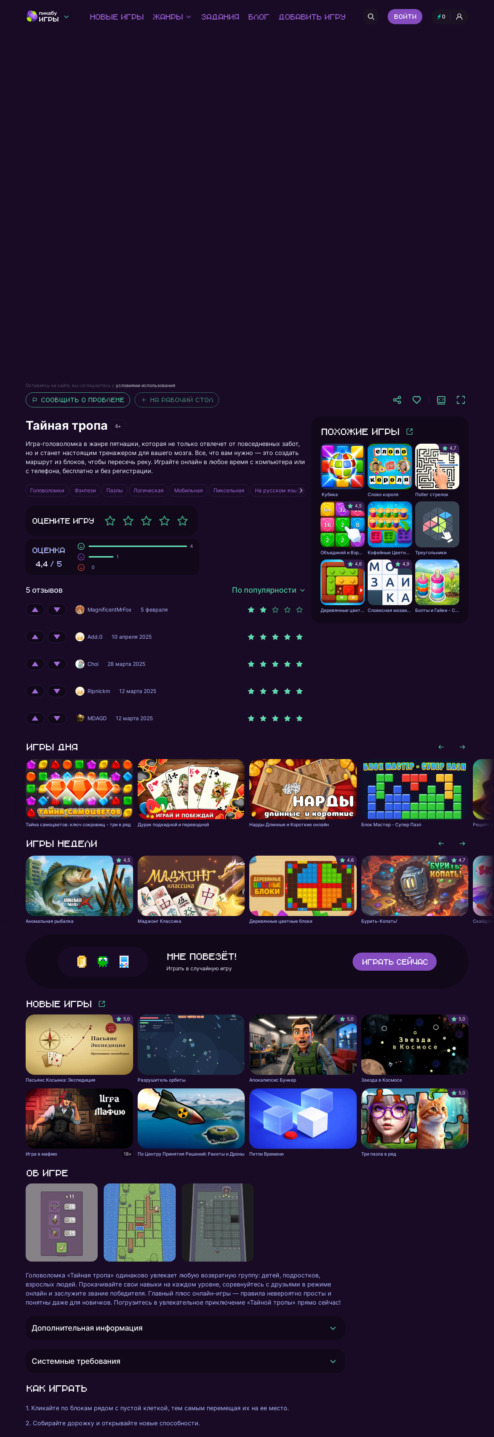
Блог (258, 16)
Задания (220, 16)
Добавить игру (311, 16)
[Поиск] (371, 16)
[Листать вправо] (462, 747)
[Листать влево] (441, 747)
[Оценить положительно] (35, 610)
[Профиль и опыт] (449, 16)
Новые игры (116, 16)
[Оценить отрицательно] (57, 610)
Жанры (172, 16)
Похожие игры (360, 431)
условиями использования (145, 385)
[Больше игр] (409, 432)
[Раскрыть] (333, 1328)
